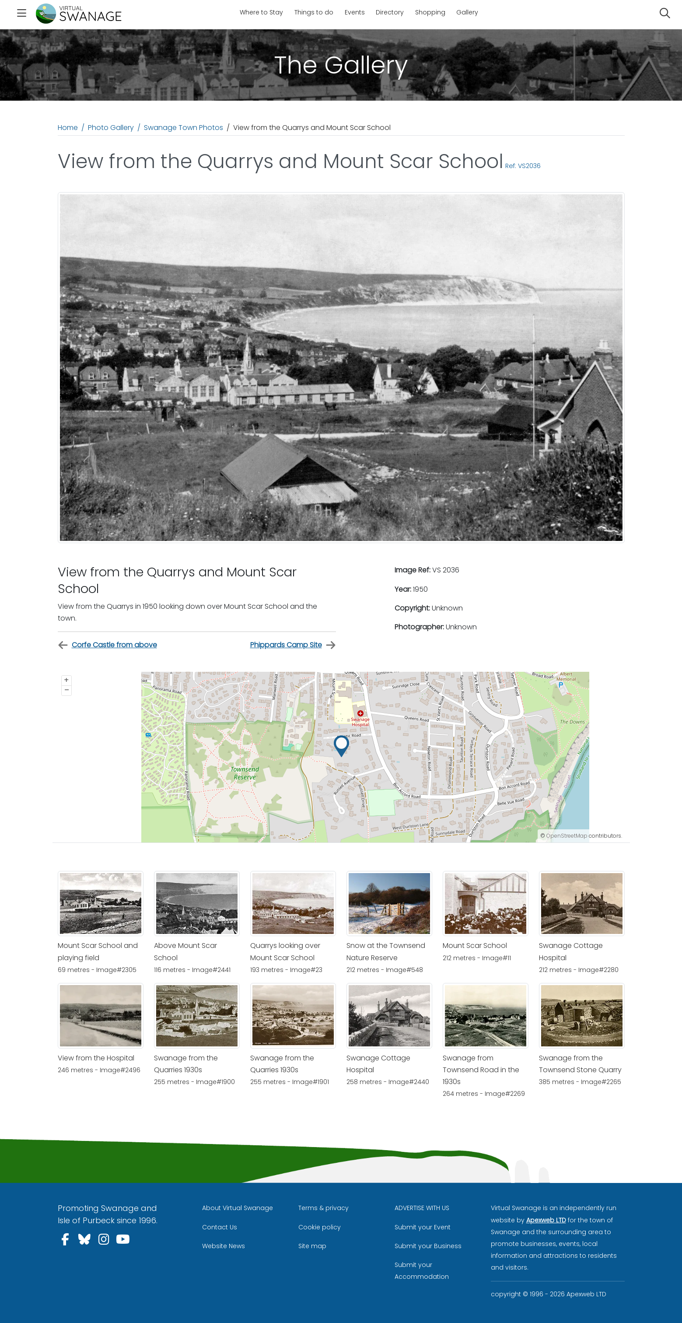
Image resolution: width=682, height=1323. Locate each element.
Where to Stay (261, 12)
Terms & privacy (323, 1208)
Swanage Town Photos (183, 128)
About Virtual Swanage (237, 1208)
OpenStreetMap (567, 835)
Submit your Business (428, 1246)
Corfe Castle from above (107, 645)
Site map (312, 1246)
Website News (223, 1246)
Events (355, 12)
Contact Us (219, 1227)
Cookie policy (319, 1227)
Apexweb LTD (546, 1220)
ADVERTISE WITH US (422, 1208)
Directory (390, 12)
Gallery (467, 12)
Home (68, 128)
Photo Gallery (111, 128)
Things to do (313, 12)
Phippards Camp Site (293, 645)
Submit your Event (423, 1227)
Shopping (430, 12)
